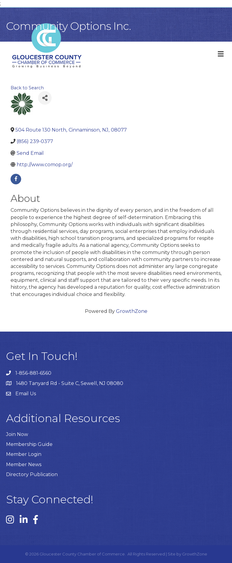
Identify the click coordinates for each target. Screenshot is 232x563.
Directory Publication (32, 474)
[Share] (45, 98)
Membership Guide (29, 444)
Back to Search (27, 88)
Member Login (23, 454)
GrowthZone (131, 311)
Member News (23, 464)
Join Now (17, 434)
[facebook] (16, 179)
